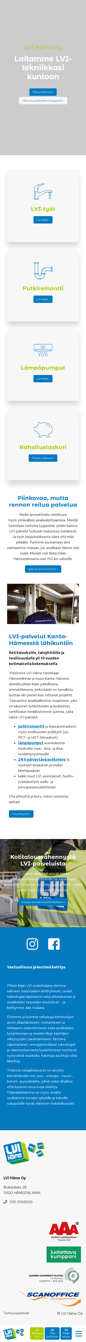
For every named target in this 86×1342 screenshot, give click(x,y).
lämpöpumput (30, 743)
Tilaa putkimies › (43, 92)
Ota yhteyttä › (21, 814)
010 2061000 (18, 1202)
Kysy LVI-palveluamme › (43, 569)
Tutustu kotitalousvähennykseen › (43, 902)
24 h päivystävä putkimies (42, 759)
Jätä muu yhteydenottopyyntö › (43, 100)
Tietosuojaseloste (16, 1313)
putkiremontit (31, 726)
